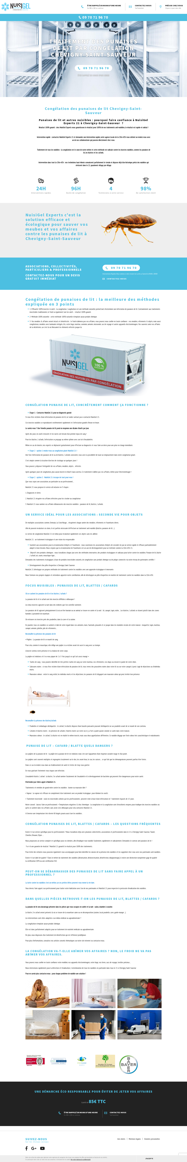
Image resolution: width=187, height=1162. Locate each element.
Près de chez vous (171, 6)
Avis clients (121, 1141)
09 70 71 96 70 (93, 71)
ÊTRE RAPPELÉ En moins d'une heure (93, 78)
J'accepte (149, 1158)
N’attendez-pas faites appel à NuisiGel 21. (40, 785)
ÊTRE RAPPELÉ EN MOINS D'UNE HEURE (101, 6)
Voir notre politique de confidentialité (81, 1160)
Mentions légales (135, 1141)
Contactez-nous (140, 6)
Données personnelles (152, 1141)
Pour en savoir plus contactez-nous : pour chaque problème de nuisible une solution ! (55, 976)
